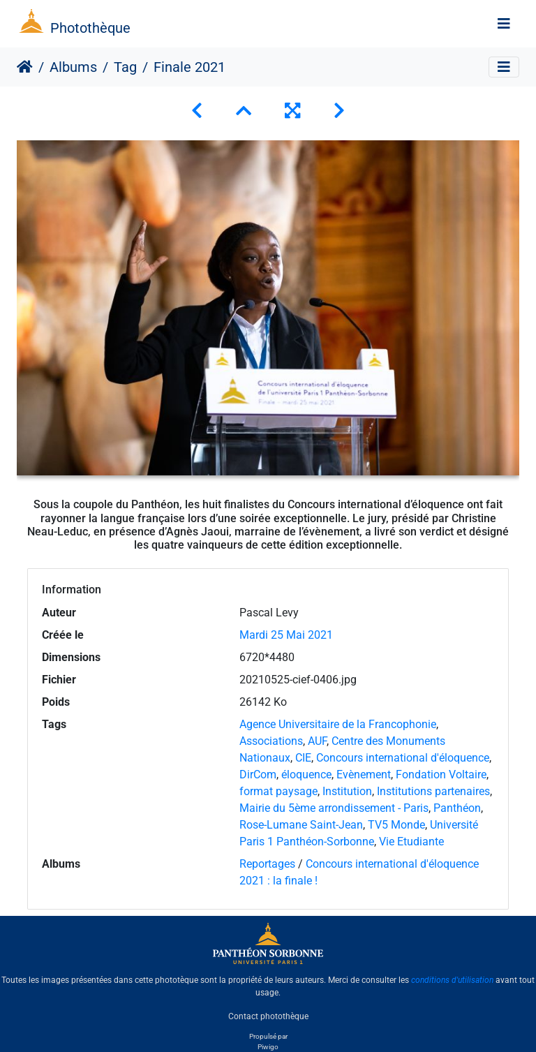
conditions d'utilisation (452, 980)
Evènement (363, 774)
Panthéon (457, 808)
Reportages (267, 864)
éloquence (306, 774)
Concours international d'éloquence (402, 757)
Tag (125, 67)
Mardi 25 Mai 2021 (286, 635)
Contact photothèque (268, 1016)
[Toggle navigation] (504, 23)
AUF (317, 741)
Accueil (25, 67)
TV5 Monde (396, 824)
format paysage (278, 791)
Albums (73, 67)
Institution (347, 791)
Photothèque (90, 28)
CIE (303, 757)
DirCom (257, 774)
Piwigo (268, 1047)
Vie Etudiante (411, 841)
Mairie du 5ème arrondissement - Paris (334, 808)
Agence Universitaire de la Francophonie (337, 724)
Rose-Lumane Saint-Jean (301, 824)
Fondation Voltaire (441, 774)
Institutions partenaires (433, 791)
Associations (271, 741)
